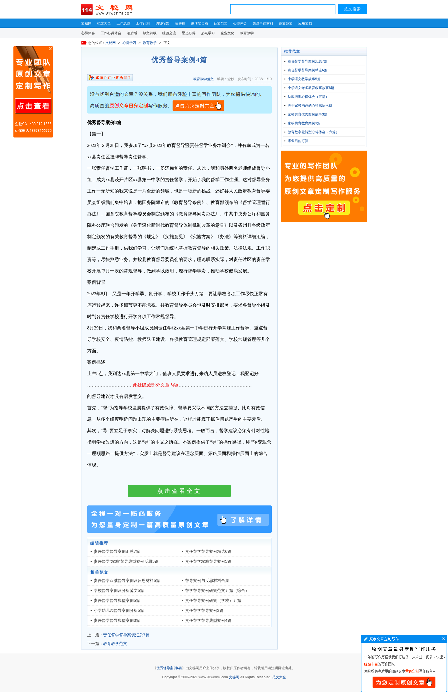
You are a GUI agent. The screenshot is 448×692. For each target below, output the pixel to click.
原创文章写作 (33, 91)
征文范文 (220, 23)
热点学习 (208, 33)
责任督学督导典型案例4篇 (208, 620)
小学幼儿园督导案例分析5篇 (119, 610)
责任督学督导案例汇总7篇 (117, 551)
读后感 (132, 33)
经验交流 (169, 33)
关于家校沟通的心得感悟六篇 (310, 106)
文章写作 (404, 663)
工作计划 (143, 23)
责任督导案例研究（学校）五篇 (213, 600)
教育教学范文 (203, 79)
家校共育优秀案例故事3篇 (307, 114)
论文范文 (286, 23)
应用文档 (305, 23)
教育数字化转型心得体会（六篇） (313, 132)
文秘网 (86, 23)
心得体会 (240, 23)
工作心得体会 (111, 33)
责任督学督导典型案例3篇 (117, 620)
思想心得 (188, 33)
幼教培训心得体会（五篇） (308, 97)
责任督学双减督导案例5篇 (208, 561)
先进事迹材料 (263, 23)
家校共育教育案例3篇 (304, 123)
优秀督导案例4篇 (169, 668)
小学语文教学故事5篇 (304, 79)
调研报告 (162, 23)
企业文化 (227, 33)
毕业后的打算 (298, 141)
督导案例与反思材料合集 (207, 580)
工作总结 (123, 23)
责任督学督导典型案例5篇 (117, 600)
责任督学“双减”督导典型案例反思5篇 (126, 561)
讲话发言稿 (199, 23)
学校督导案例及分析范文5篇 (119, 590)
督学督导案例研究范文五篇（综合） (217, 590)
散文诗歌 (150, 33)
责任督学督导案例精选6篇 (208, 551)
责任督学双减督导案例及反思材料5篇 (127, 580)
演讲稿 (180, 23)
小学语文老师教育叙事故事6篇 (311, 88)
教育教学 (247, 33)
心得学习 (129, 43)
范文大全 (104, 23)
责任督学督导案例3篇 (204, 610)
